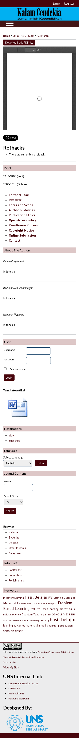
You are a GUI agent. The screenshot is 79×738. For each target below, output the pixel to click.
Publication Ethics (22, 215)
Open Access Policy (22, 220)
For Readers (16, 570)
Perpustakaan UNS (18, 698)
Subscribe (14, 441)
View (11, 435)
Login (56, 3)
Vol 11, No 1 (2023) (23, 35)
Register (69, 3)
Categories (15, 553)
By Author (14, 537)
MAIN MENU (9, 24)
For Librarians (17, 580)
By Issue (14, 532)
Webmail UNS (16, 693)
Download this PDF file (19, 42)
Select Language (13, 457)
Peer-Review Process (23, 225)
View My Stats (11, 667)
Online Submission (22, 235)
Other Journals (17, 548)
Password (9, 359)
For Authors (16, 575)
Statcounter (9, 662)
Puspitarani (43, 35)
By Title (13, 543)
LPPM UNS (14, 688)
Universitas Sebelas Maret (23, 683)
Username (9, 349)
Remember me (18, 369)
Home (6, 35)
